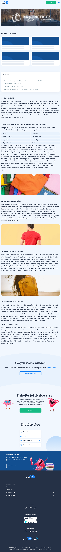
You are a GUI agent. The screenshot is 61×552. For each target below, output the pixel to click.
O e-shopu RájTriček (10, 78)
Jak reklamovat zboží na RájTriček (13, 86)
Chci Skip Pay (51, 2)
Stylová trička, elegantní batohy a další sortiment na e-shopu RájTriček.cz (24, 81)
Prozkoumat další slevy (30, 373)
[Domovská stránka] (4, 2)
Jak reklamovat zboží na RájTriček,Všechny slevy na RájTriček (21, 89)
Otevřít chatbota (12, 465)
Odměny (30, 410)
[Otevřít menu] (59, 2)
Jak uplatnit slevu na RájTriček (12, 83)
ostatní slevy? (51, 368)
